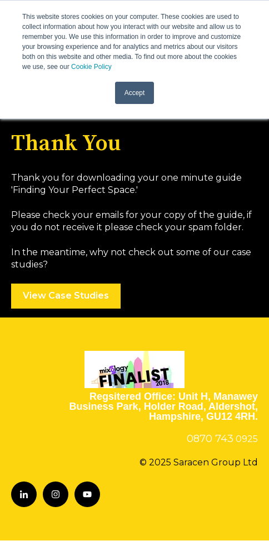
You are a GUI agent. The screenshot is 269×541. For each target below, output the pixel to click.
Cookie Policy (91, 67)
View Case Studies (66, 295)
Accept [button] (134, 93)
